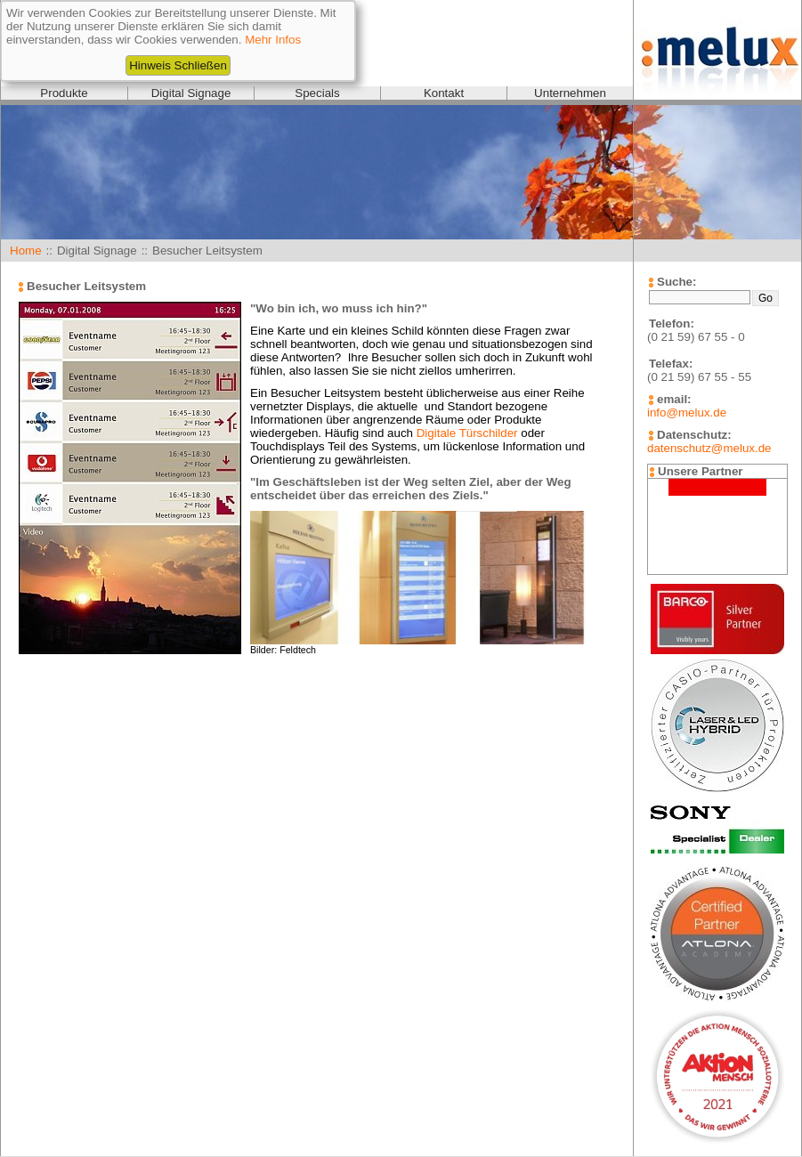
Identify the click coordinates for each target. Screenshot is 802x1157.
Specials (317, 93)
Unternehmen (570, 93)
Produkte (63, 93)
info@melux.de (686, 412)
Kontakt (444, 93)
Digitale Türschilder (467, 433)
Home (26, 250)
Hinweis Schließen (178, 65)
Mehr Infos (273, 39)
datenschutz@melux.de (709, 448)
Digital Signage (191, 93)
